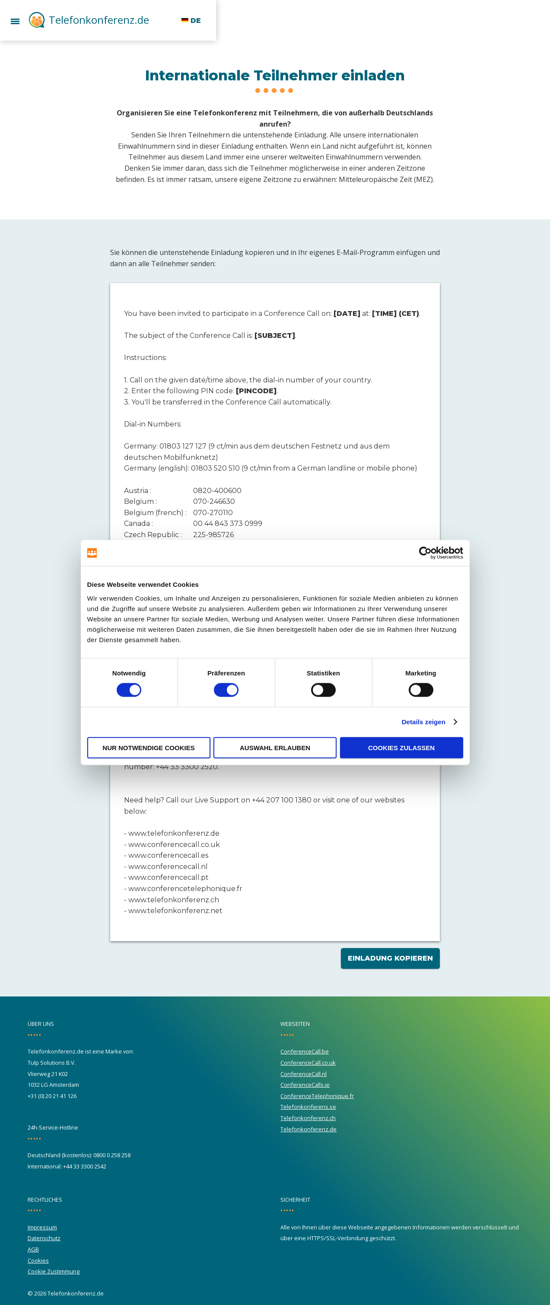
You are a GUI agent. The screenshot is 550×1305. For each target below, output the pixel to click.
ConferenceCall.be (304, 1051)
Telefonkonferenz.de (99, 20)
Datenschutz (44, 1238)
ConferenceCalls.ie (305, 1085)
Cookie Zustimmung (53, 1271)
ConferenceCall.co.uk (308, 1062)
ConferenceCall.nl (303, 1074)
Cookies (38, 1260)
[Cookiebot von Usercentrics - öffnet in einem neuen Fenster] (425, 553)
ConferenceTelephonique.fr (317, 1096)
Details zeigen (423, 722)
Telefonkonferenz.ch (308, 1118)
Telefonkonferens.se (308, 1107)
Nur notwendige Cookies (148, 747)
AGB (33, 1249)
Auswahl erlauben (275, 747)
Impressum (42, 1227)
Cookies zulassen (401, 747)
